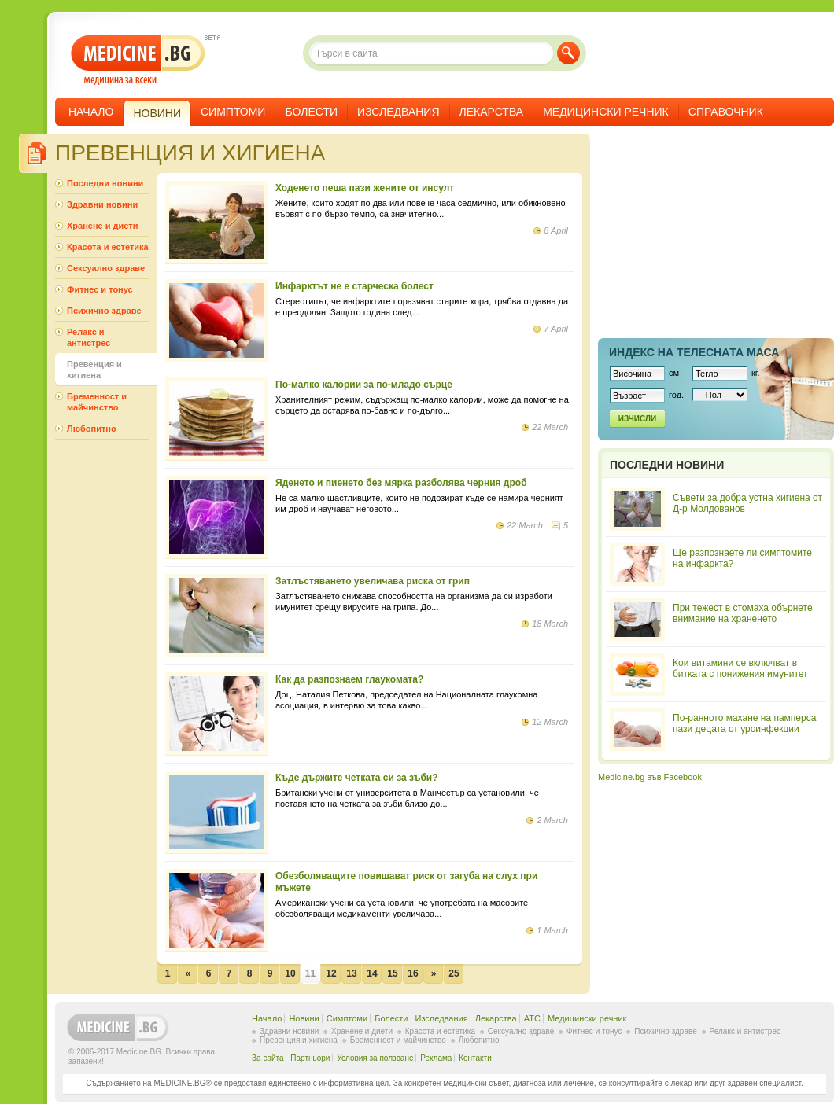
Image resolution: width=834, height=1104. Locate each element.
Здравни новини (102, 204)
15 (392, 973)
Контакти (475, 1058)
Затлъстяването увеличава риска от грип (372, 581)
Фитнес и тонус (100, 289)
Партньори (310, 1058)
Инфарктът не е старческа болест (354, 286)
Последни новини (105, 183)
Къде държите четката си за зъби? (356, 777)
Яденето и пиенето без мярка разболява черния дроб (401, 482)
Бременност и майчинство (97, 402)
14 (372, 973)
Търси (568, 53)
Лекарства (491, 111)
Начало (90, 111)
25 (453, 973)
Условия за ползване (375, 1058)
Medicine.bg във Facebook (650, 777)
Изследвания (398, 111)
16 (413, 973)
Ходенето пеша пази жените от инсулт (364, 187)
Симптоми (233, 111)
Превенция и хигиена (94, 369)
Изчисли (637, 418)
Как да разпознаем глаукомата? (349, 679)
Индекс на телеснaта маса (694, 352)
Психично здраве (104, 310)
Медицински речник (606, 111)
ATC (532, 1018)
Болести (311, 111)
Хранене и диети (102, 225)
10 (290, 973)
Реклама (436, 1058)
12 (331, 973)
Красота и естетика (108, 247)
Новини (304, 1018)
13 (351, 973)
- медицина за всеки (138, 60)
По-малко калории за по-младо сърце (363, 384)
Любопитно (91, 428)
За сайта (268, 1058)
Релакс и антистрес (88, 337)
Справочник (725, 111)
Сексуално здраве (106, 268)
